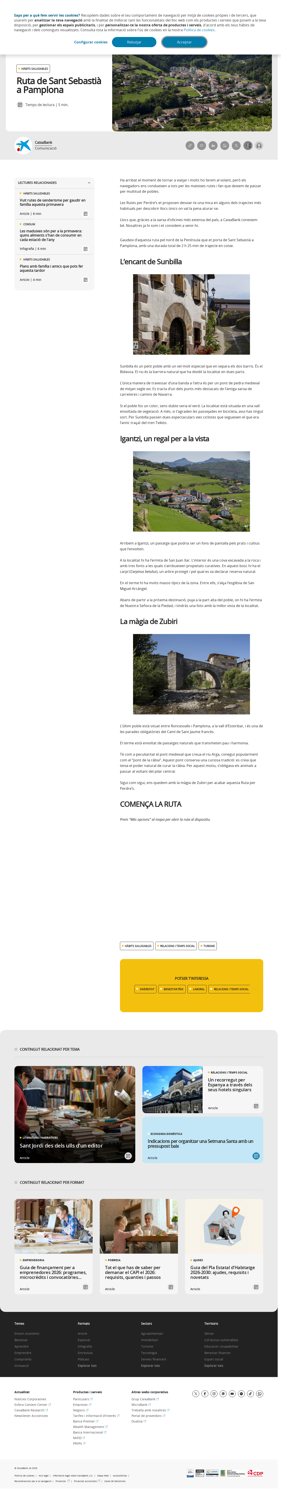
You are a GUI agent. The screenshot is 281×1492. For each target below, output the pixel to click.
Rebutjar (135, 42)
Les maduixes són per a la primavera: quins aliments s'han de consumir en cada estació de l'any (51, 235)
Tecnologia (149, 1353)
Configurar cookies (90, 42)
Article (82, 1334)
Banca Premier (85, 1421)
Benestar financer (217, 1353)
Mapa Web (103, 1475)
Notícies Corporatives (30, 1399)
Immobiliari (149, 1340)
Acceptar (184, 42)
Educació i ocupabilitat (221, 1346)
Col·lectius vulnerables (221, 1340)
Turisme (147, 1346)
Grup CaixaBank (145, 1399)
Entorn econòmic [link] (27, 1334)
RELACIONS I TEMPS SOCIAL (231, 989)
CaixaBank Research (31, 1410)
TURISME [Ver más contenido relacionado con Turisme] (209, 946)
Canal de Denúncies (115, 1481)
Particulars (83, 1399)
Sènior (209, 1334)
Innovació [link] (21, 1366)
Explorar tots (87, 1366)
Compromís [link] (23, 1359)
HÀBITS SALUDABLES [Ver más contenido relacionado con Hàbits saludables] (138, 946)
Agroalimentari (152, 1334)
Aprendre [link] (21, 1346)
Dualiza (139, 1421)
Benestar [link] (21, 1340)
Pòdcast (83, 1359)
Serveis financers (153, 1359)
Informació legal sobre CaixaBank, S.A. (73, 1475)
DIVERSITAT (147, 989)
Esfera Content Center (32, 1405)
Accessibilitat (120, 1475)
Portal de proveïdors (148, 1416)
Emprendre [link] (22, 1353)
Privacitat (63, 1481)
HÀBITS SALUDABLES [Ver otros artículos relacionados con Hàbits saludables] (34, 68)
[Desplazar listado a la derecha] (255, 989)
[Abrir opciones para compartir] (248, 145)
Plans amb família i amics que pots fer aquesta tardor (51, 268)
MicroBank (141, 1405)
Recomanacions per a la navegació (32, 1481)
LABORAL (199, 989)
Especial (84, 1340)
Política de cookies (199, 29)
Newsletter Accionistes (31, 1416)
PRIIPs (79, 1443)
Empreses (82, 1405)
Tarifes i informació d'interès (96, 1416)
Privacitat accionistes (87, 1481)
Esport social (213, 1359)
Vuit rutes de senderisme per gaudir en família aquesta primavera (53, 202)
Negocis (80, 1410)
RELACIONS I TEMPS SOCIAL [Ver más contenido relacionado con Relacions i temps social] (177, 946)
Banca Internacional (89, 1432)
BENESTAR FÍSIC (174, 989)
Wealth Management (90, 1427)
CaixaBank (43, 142)
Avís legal (44, 1475)
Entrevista (85, 1353)
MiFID (79, 1438)
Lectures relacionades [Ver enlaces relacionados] (54, 183)
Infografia (85, 1346)
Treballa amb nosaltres (150, 1410)
